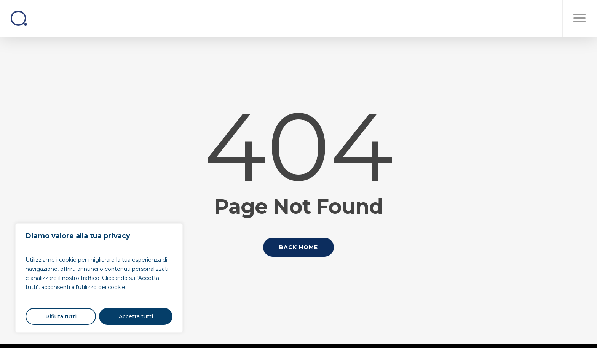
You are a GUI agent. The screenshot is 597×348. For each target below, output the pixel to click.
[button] (579, 18)
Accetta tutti (136, 316)
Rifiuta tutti (61, 316)
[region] (99, 278)
